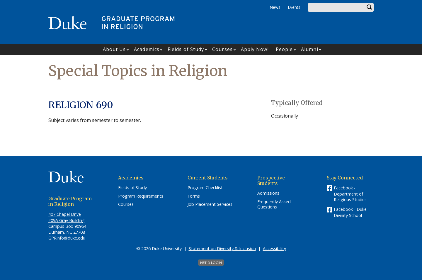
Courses (222, 49)
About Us (114, 49)
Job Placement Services (210, 204)
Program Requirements (140, 196)
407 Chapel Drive (64, 214)
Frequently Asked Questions (274, 204)
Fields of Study (186, 49)
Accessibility (274, 248)
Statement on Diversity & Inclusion (222, 248)
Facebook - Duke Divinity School (350, 212)
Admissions (268, 193)
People (284, 49)
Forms (194, 196)
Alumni (309, 49)
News (275, 7)
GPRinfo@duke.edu (66, 238)
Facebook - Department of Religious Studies (350, 193)
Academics (146, 49)
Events (294, 7)
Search (369, 7)
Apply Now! (255, 49)
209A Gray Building (66, 220)
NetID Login (211, 262)
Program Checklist (205, 187)
